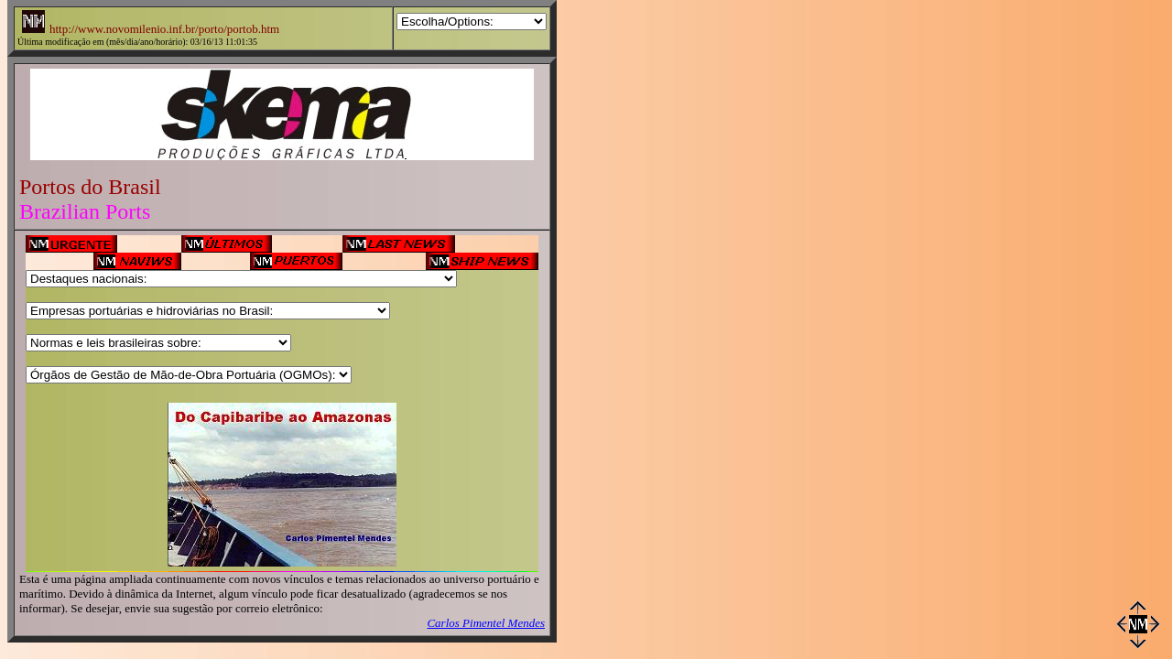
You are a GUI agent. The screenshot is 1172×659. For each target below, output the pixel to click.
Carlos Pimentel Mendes (486, 623)
